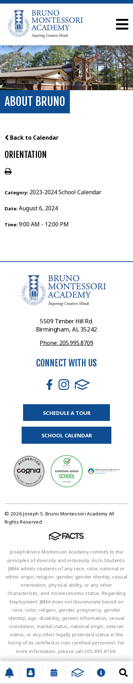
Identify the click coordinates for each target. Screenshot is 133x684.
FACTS (82, 384)
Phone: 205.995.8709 (66, 343)
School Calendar (66, 435)
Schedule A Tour (66, 412)
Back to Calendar (32, 138)
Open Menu (122, 24)
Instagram (64, 384)
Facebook (49, 384)
